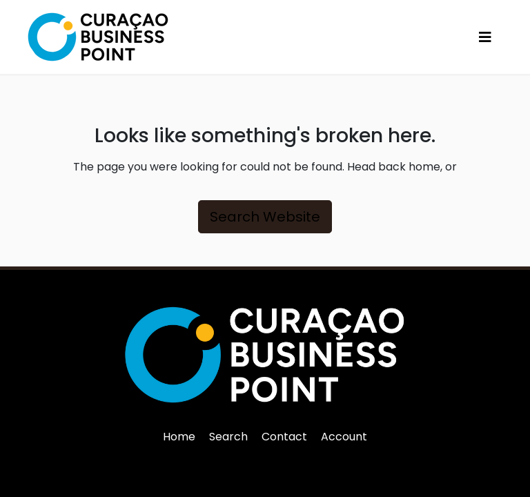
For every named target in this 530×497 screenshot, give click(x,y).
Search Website (265, 216)
